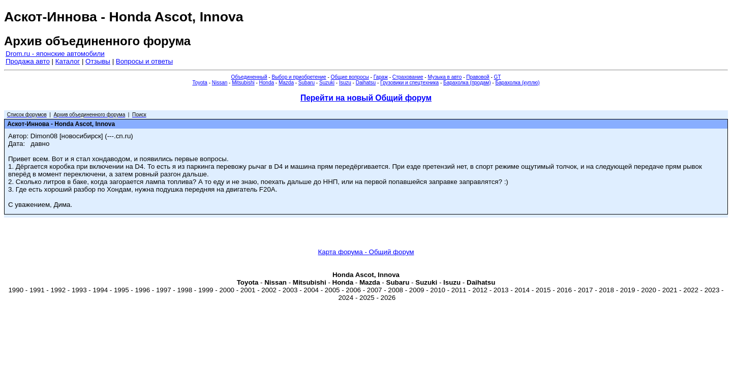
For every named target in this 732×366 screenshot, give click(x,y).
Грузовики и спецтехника (409, 82)
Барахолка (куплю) (517, 82)
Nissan (220, 82)
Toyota (199, 82)
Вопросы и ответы (144, 61)
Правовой (477, 77)
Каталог (67, 61)
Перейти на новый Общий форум (366, 98)
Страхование (407, 77)
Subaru (306, 82)
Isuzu (345, 82)
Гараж (381, 77)
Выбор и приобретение (298, 77)
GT (497, 77)
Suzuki (326, 82)
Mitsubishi (243, 82)
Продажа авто (28, 61)
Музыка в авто (445, 77)
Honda (266, 82)
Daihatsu (366, 82)
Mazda (286, 82)
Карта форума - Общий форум (366, 252)
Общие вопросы (350, 77)
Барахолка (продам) (467, 82)
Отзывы (97, 61)
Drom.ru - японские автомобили (55, 53)
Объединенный (249, 77)
